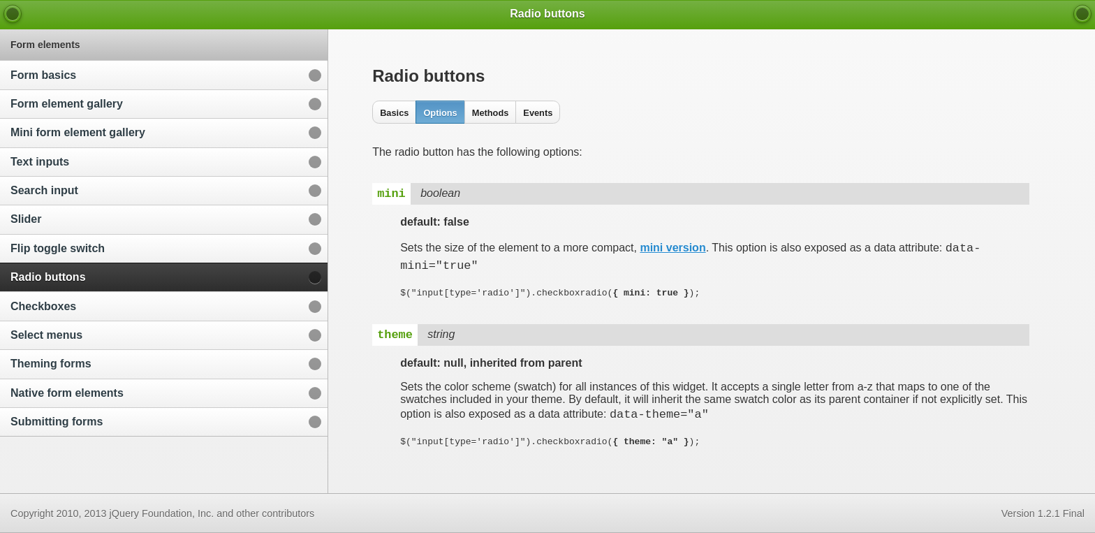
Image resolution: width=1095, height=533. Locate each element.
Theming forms (50, 364)
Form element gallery (66, 104)
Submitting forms (56, 422)
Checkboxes (43, 306)
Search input (44, 190)
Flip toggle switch (57, 248)
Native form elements (67, 393)
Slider (25, 219)
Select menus (46, 335)
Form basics (43, 75)
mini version (672, 249)
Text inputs (39, 162)
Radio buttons (48, 277)
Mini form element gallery (77, 132)
